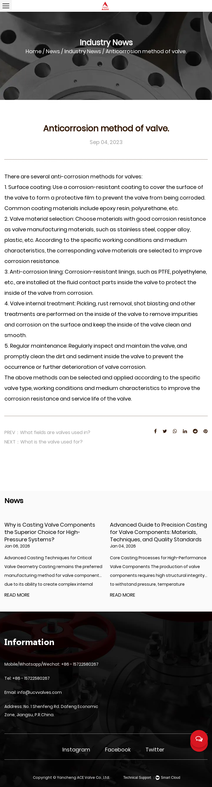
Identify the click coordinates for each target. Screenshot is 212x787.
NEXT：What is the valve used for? (43, 441)
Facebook (118, 749)
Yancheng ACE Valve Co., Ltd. (83, 777)
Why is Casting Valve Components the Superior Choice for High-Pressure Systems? (49, 532)
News (53, 51)
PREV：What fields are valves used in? (47, 432)
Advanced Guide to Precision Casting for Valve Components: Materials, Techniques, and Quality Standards (158, 532)
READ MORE (17, 595)
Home (33, 51)
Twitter (155, 749)
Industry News (82, 51)
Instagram (76, 749)
